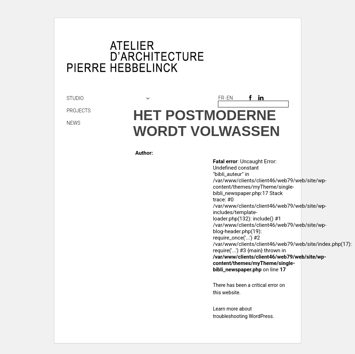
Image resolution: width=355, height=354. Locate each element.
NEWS (74, 123)
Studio (75, 98)
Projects (79, 110)
